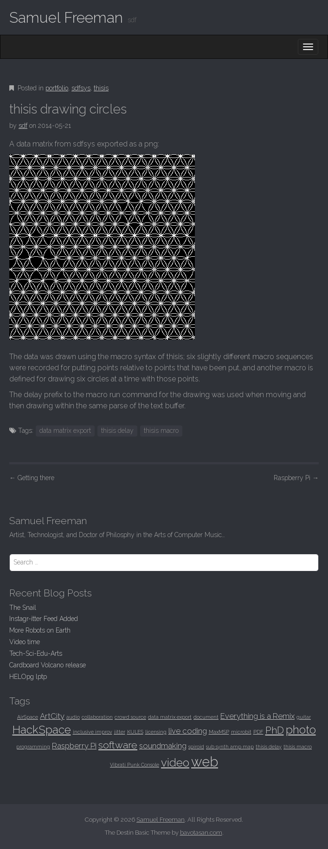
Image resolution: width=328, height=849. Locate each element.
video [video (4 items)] (175, 762)
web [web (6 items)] (204, 762)
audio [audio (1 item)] (73, 717)
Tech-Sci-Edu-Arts (35, 653)
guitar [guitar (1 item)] (303, 717)
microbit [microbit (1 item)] (241, 732)
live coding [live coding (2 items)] (187, 730)
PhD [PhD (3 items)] (274, 730)
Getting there (31, 478)
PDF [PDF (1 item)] (258, 732)
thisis (101, 88)
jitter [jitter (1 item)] (119, 732)
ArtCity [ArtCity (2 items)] (52, 716)
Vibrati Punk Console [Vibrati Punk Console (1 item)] (134, 764)
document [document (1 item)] (206, 717)
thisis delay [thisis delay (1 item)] (269, 746)
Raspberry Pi (296, 478)
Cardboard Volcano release (47, 665)
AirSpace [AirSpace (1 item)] (27, 717)
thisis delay (117, 430)
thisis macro (161, 430)
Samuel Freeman (66, 17)
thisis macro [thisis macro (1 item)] (297, 746)
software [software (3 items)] (117, 745)
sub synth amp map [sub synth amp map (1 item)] (230, 746)
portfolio (56, 88)
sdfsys (80, 88)
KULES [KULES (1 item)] (135, 732)
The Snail (22, 607)
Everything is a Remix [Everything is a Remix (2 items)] (257, 716)
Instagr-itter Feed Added (43, 618)
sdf (23, 125)
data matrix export (65, 430)
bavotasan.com (201, 832)
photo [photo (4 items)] (301, 729)
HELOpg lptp (28, 676)
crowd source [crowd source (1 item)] (130, 717)
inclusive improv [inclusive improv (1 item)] (92, 732)
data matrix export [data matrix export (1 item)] (170, 717)
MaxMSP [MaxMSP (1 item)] (219, 732)
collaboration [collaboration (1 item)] (97, 717)
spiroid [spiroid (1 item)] (196, 746)
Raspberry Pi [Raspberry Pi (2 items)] (74, 745)
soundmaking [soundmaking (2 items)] (163, 745)
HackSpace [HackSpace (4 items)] (42, 729)
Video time (24, 642)
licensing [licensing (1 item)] (156, 732)
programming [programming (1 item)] (33, 746)
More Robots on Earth (40, 630)
